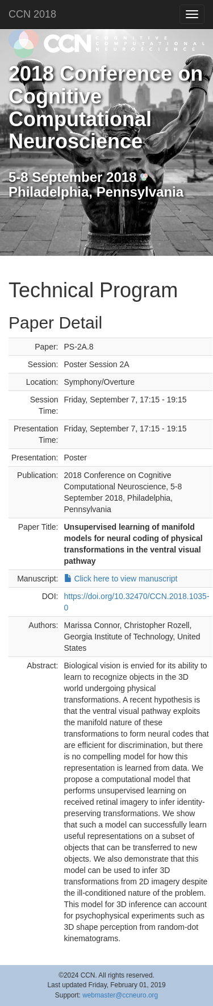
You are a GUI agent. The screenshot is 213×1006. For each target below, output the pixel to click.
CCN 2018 (32, 14)
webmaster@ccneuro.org (120, 995)
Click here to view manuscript (121, 578)
